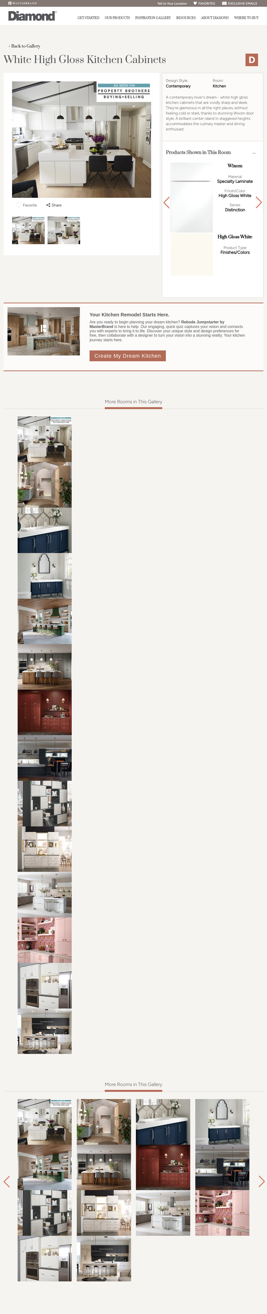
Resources (186, 18)
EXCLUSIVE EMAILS (239, 3)
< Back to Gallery (24, 46)
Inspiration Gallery (153, 18)
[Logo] (32, 20)
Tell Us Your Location (170, 3)
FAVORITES (204, 3)
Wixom (235, 166)
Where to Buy (246, 18)
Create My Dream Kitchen (127, 356)
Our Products (117, 18)
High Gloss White (235, 237)
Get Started (88, 18)
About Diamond (215, 18)
